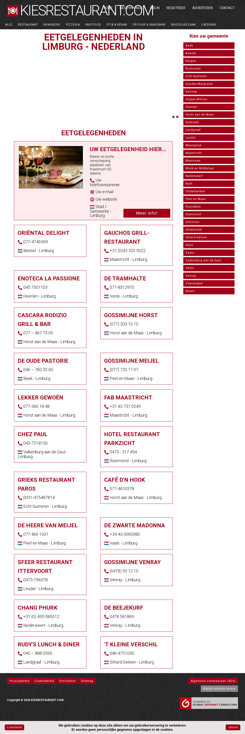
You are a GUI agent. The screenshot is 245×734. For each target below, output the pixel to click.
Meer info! (146, 213)
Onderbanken (195, 191)
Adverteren (202, 8)
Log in (155, 8)
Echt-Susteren (196, 76)
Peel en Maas (196, 199)
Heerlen (191, 107)
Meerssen (193, 160)
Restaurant (28, 24)
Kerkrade (192, 122)
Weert (190, 291)
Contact (227, 8)
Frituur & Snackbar (149, 24)
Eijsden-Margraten (199, 84)
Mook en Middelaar (200, 168)
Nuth (189, 183)
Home (108, 8)
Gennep (191, 91)
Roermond (193, 214)
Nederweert (194, 176)
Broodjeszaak (183, 24)
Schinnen (193, 222)
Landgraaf (193, 130)
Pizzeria (73, 24)
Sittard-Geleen (196, 237)
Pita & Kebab (117, 24)
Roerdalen (193, 206)
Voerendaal (194, 283)
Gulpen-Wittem (197, 99)
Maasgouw (194, 145)
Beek (189, 45)
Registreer (176, 8)
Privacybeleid (19, 681)
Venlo (190, 268)
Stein (189, 245)
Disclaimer (67, 681)
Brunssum (193, 68)
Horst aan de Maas (200, 114)
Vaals (190, 252)
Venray (191, 275)
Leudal (191, 137)
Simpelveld (194, 229)
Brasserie (52, 24)
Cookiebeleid (44, 681)
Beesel (191, 53)
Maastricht (194, 153)
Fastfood (93, 24)
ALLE (8, 24)
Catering (208, 24)
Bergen (191, 61)
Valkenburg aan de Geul (203, 260)
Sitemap (87, 681)
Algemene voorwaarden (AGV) (213, 681)
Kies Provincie (131, 8)
